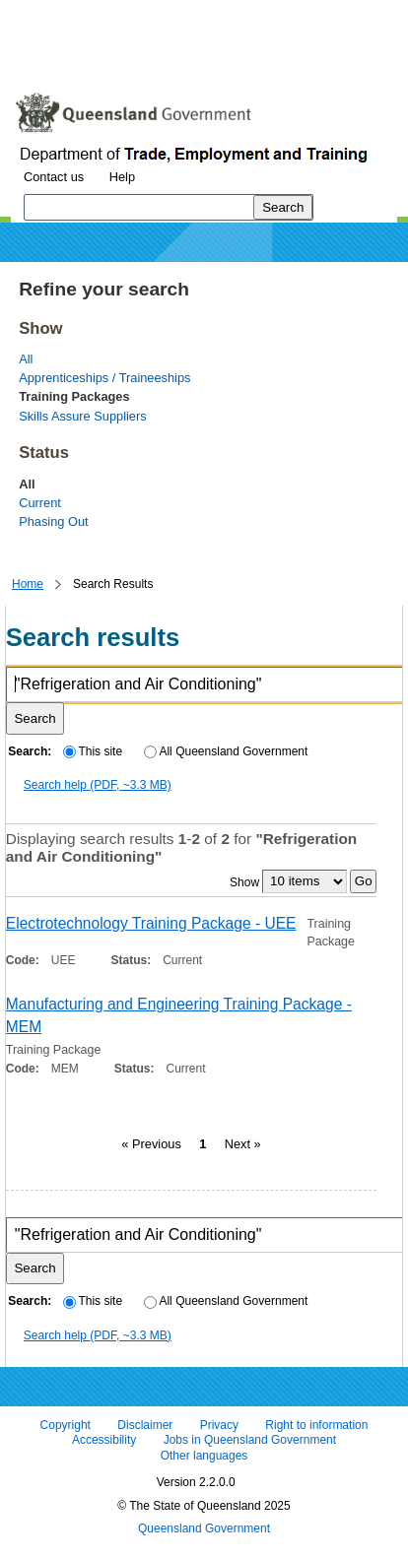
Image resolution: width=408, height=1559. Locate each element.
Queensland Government (204, 1529)
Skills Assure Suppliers (82, 416)
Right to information (316, 1425)
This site (92, 751)
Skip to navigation (171, 14)
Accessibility (104, 1441)
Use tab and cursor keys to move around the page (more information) (171, 54)
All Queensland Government (226, 751)
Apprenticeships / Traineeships (104, 377)
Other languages (204, 1455)
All (26, 359)
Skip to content (55, 14)
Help (122, 176)
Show (244, 881)
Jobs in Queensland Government (250, 1441)
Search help (97, 785)
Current (40, 502)
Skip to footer (283, 14)
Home (27, 584)
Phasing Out (53, 521)
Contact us (54, 176)
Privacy (219, 1425)
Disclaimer (144, 1425)
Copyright (65, 1425)
